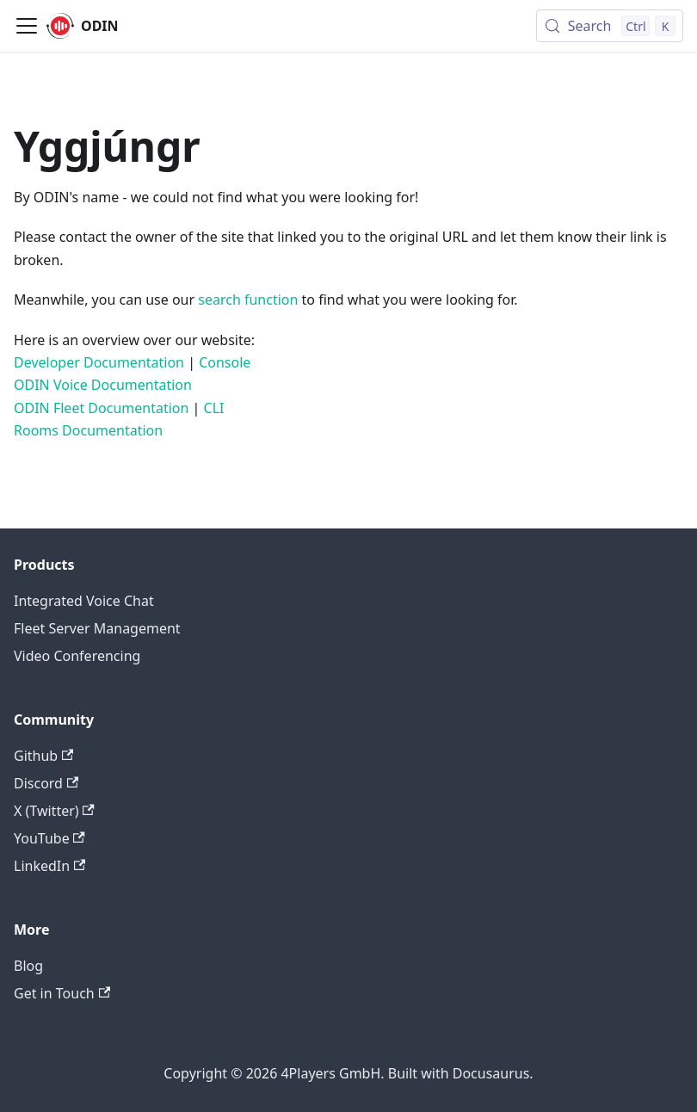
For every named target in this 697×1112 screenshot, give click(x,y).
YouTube (49, 838)
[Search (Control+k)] (609, 25)
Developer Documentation (99, 362)
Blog (28, 965)
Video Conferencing (77, 655)
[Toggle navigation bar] (27, 26)
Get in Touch (62, 993)
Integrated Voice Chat (84, 600)
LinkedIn (49, 865)
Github (43, 755)
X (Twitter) (54, 810)
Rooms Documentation (88, 430)
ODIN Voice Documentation (103, 384)
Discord (46, 783)
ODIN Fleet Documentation (101, 407)
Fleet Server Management (97, 628)
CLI (214, 407)
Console (224, 362)
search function (248, 299)
